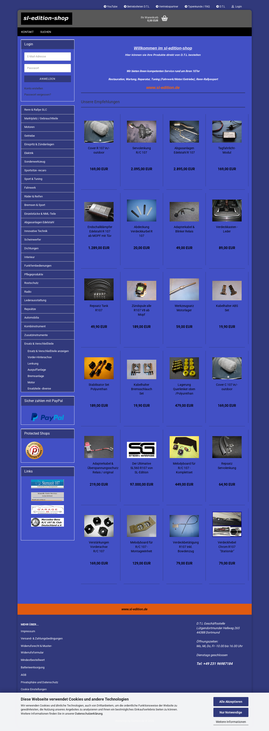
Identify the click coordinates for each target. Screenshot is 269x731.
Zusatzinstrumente (36, 339)
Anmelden (47, 83)
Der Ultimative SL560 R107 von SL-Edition (141, 472)
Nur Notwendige (231, 712)
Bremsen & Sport (34, 209)
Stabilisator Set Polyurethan (99, 391)
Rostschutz (31, 287)
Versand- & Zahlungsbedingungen (42, 642)
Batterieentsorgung (32, 671)
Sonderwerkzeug (34, 166)
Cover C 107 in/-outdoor (227, 391)
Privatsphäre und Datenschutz (39, 686)
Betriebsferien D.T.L (136, 6)
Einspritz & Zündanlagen (39, 148)
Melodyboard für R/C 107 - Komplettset (184, 472)
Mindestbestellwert (33, 664)
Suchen (45, 32)
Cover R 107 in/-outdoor (99, 155)
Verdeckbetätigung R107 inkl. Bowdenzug (186, 551)
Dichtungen (31, 252)
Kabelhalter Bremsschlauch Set (141, 393)
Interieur (29, 261)
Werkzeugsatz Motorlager (184, 312)
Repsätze (30, 313)
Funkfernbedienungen (37, 270)
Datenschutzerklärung (88, 713)
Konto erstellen (33, 92)
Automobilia (31, 322)
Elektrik (28, 157)
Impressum (28, 635)
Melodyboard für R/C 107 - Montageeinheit (141, 551)
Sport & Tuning (33, 183)
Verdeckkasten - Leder (227, 233)
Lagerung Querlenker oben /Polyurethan (184, 393)
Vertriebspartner (167, 6)
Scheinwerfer (32, 244)
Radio (27, 296)
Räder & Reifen (33, 200)
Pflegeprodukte (33, 278)
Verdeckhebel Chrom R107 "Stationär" (227, 551)
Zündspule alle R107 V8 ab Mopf (141, 314)
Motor (31, 386)
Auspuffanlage (37, 374)
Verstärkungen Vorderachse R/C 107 (99, 551)
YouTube (110, 6)
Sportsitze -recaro (35, 174)
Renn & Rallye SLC (35, 114)
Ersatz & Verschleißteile (39, 348)
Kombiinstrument (35, 330)
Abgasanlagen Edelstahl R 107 (184, 155)
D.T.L (220, 6)
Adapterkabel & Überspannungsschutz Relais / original (103, 472)
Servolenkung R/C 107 (141, 155)
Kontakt (27, 32)
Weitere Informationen (231, 722)
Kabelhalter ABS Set (227, 312)
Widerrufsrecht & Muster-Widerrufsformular (36, 653)
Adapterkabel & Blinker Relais (184, 233)
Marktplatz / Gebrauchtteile (41, 122)
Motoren (29, 131)
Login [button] (237, 6)
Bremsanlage (36, 380)
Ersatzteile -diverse (39, 393)
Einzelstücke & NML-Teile (40, 218)
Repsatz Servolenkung (227, 470)
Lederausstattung (35, 304)
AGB (23, 679)
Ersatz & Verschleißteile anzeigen (48, 355)
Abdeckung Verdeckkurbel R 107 (142, 236)
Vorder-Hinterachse (40, 361)
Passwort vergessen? (37, 99)
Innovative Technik (35, 235)
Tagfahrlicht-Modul (227, 155)
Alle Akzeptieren (230, 701)
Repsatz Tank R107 (99, 312)
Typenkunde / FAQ (197, 6)
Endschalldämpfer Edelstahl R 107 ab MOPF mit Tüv (100, 236)
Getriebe (29, 140)
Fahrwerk (30, 192)
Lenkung (33, 368)
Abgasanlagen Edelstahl (39, 226)
